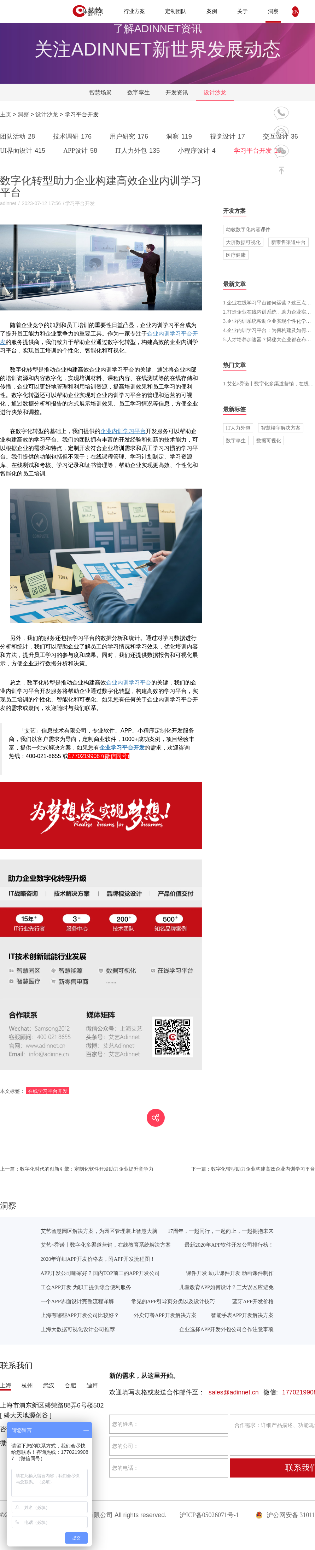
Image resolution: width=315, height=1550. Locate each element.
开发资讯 (176, 92)
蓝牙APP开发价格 (253, 1301)
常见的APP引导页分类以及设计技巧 (173, 1301)
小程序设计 (198, 150)
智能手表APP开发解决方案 (242, 1315)
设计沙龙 (215, 92)
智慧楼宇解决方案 (281, 427)
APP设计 (81, 150)
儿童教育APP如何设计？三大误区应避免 (226, 1287)
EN (295, 11)
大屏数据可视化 (243, 242)
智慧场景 (100, 92)
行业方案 (134, 11)
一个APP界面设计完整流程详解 (77, 1301)
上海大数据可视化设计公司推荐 (78, 1329)
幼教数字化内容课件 (248, 229)
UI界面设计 (24, 150)
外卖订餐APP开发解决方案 (165, 1315)
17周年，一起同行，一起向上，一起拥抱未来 (221, 1231)
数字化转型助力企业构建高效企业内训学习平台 (253, 1169)
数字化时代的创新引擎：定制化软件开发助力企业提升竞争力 (76, 1169)
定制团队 (175, 11)
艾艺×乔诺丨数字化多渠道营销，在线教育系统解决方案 (106, 1244)
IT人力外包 (138, 150)
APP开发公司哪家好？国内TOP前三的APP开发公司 (100, 1273)
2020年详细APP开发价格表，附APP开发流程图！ (98, 1258)
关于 (242, 11)
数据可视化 (268, 440)
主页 (5, 114)
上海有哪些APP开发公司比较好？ (80, 1315)
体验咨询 (93, 11)
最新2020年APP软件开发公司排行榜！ (229, 1244)
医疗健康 (236, 254)
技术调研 (73, 136)
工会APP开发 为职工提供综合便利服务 (86, 1287)
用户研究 (130, 136)
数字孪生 (138, 92)
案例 (211, 11)
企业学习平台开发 (122, 748)
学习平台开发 (259, 150)
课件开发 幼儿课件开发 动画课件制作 (230, 1273)
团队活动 (18, 136)
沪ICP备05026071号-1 (209, 1515)
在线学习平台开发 (48, 1091)
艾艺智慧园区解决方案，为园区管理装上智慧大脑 (99, 1231)
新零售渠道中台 (288, 242)
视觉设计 (228, 136)
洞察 (273, 11)
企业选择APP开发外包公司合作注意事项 (226, 1329)
